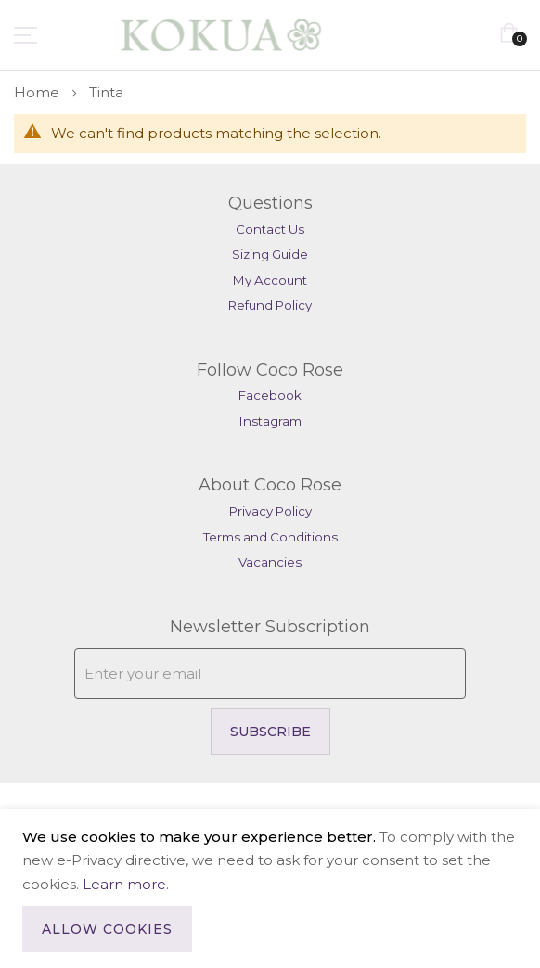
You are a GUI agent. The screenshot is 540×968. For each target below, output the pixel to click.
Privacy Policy (270, 510)
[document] (270, 889)
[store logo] (183, 35)
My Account (270, 280)
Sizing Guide (270, 254)
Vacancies (270, 561)
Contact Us (270, 229)
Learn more (124, 884)
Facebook (270, 395)
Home (38, 92)
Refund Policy (270, 305)
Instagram (270, 421)
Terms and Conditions (270, 536)
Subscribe (270, 731)
